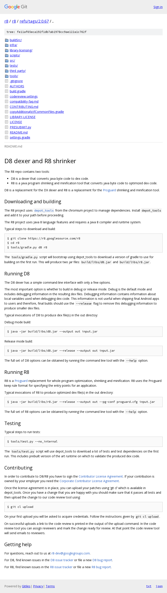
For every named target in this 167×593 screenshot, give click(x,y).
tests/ (14, 65)
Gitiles (26, 586)
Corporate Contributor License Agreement (89, 481)
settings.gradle (20, 137)
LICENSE (16, 122)
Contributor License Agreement (101, 476)
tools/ (14, 76)
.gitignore (16, 81)
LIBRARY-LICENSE (22, 117)
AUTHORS (17, 86)
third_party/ (18, 71)
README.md (19, 132)
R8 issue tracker (61, 567)
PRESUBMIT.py (20, 127)
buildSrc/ (16, 40)
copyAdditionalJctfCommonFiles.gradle (37, 112)
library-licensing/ (21, 50)
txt (148, 586)
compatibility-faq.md (24, 101)
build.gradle (18, 91)
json (159, 586)
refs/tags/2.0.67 (34, 21)
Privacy (38, 586)
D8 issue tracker (61, 560)
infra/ (13, 45)
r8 (6, 21)
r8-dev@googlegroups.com (71, 553)
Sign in (158, 7)
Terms (50, 586)
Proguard (109, 190)
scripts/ (15, 55)
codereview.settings (24, 96)
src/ (12, 60)
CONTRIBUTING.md (24, 107)
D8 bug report (102, 560)
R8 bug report (101, 567)
